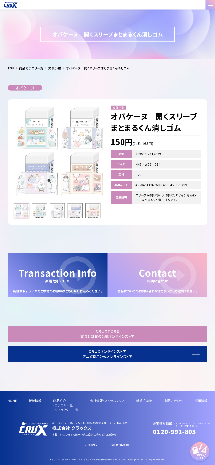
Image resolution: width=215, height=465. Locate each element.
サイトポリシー (92, 445)
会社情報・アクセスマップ (107, 400)
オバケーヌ (25, 88)
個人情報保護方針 (121, 445)
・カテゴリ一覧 (63, 405)
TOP (11, 68)
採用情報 (201, 400)
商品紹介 (59, 400)
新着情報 (35, 400)
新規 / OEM (144, 400)
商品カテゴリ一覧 (31, 68)
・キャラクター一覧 (65, 409)
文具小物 (54, 68)
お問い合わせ (173, 400)
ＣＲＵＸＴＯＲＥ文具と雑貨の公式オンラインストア (107, 334)
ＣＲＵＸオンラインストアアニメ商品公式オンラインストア (108, 354)
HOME (12, 400)
